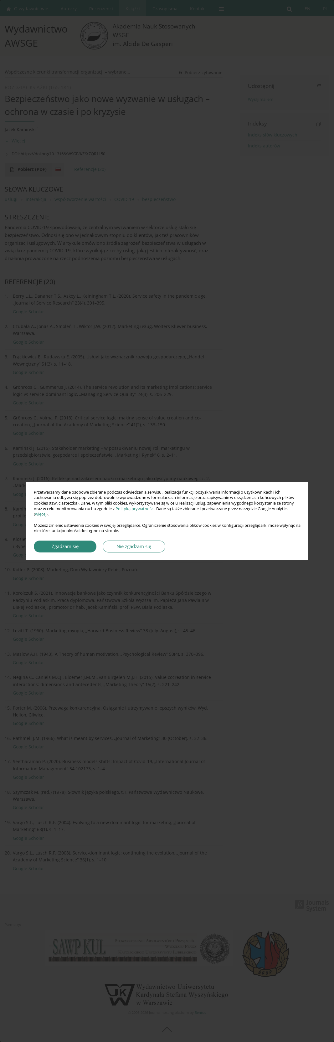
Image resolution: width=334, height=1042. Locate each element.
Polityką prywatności (135, 508)
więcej (40, 514)
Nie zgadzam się (133, 546)
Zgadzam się (65, 546)
